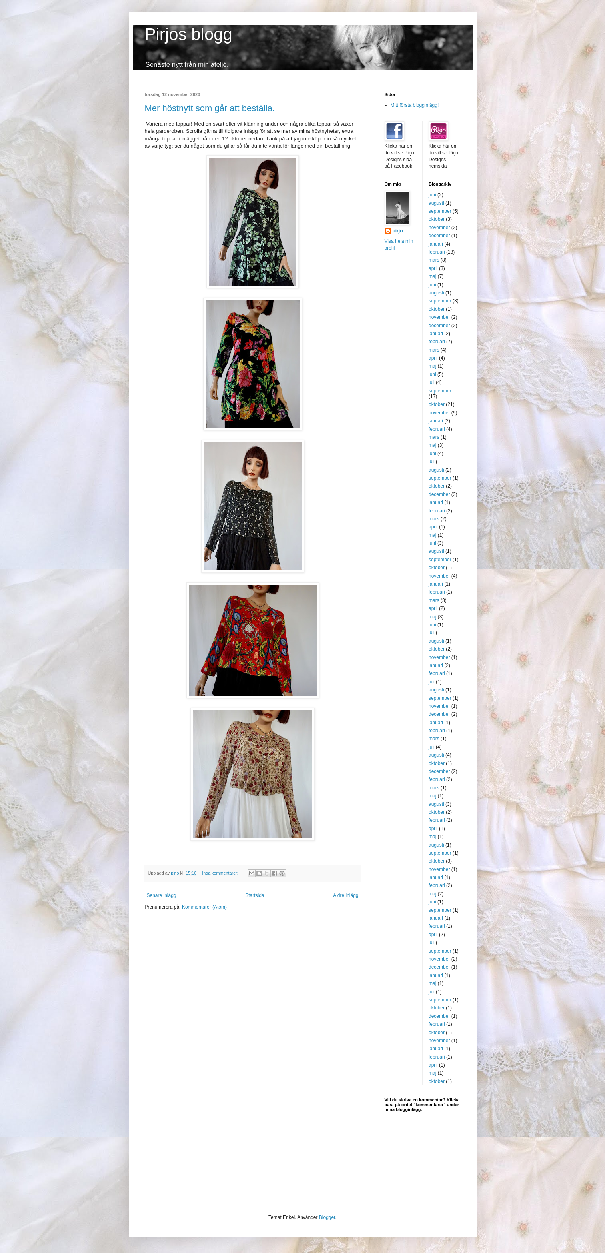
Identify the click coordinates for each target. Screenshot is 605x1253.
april (433, 268)
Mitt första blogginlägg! (415, 105)
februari (437, 252)
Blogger (327, 1217)
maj (432, 276)
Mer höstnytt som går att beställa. (210, 108)
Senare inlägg (161, 895)
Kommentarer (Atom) (204, 907)
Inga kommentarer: (221, 873)
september (440, 211)
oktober (437, 219)
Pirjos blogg (188, 34)
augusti (436, 203)
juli (432, 382)
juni (432, 195)
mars (434, 260)
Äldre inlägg (345, 895)
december (439, 235)
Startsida (254, 895)
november (439, 227)
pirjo (398, 231)
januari (436, 244)
